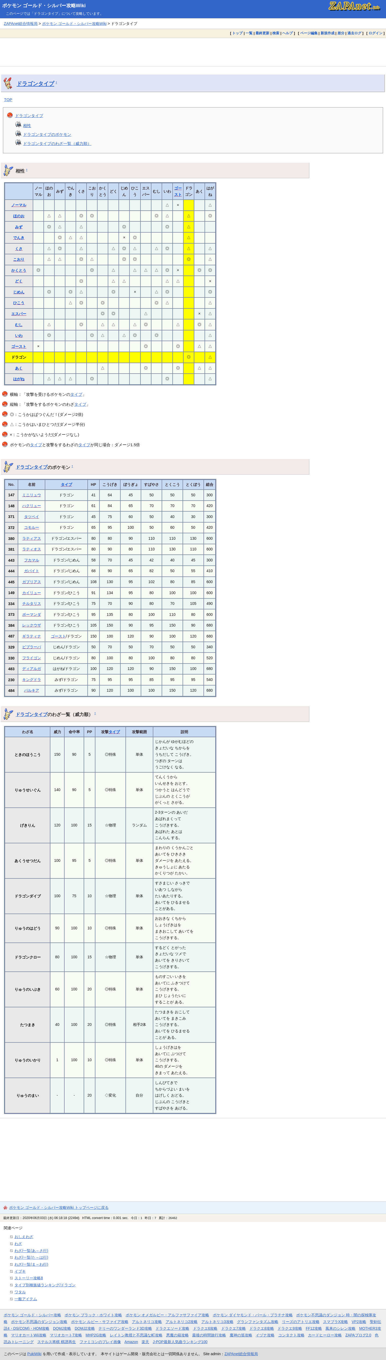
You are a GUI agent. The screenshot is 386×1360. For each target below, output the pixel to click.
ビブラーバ (31, 647)
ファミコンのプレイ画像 (100, 1342)
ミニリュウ (31, 495)
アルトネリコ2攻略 (182, 1322)
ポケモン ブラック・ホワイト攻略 (93, 1315)
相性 (27, 125)
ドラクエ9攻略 (289, 1328)
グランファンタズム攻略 (257, 1322)
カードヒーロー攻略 (325, 1335)
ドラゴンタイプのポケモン (47, 134)
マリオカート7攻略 (66, 1335)
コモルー (31, 527)
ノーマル (18, 205)
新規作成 (328, 33)
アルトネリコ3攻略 (217, 1322)
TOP (8, 99)
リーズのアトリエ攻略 (301, 1322)
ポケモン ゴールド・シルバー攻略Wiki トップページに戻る (59, 1207)
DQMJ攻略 (62, 1328)
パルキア (31, 690)
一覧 (249, 33)
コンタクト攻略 (291, 1335)
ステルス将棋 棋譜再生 (56, 1342)
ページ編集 (309, 33)
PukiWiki (34, 1354)
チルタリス (31, 603)
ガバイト (31, 571)
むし (19, 325)
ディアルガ (31, 668)
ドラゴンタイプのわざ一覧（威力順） (57, 143)
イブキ (20, 1271)
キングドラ (31, 679)
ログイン (376, 33)
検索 (275, 33)
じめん (18, 292)
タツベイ (31, 517)
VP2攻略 (359, 1322)
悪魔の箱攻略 (177, 1335)
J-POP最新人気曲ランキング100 (180, 1342)
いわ (19, 335)
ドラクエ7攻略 (233, 1328)
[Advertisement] (193, 52)
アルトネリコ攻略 (147, 1322)
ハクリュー (31, 506)
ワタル (20, 1292)
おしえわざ (23, 1237)
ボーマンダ (31, 614)
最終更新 (262, 33)
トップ (237, 33)
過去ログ (354, 33)
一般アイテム (25, 1299)
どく (19, 281)
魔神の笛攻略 (241, 1335)
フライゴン (31, 658)
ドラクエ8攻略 (261, 1328)
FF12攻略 (314, 1328)
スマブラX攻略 (335, 1322)
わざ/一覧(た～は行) (31, 1257)
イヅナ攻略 (265, 1335)
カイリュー (31, 593)
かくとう (18, 270)
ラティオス (31, 549)
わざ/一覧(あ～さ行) (31, 1251)
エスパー (18, 314)
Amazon (131, 1342)
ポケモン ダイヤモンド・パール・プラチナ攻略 (253, 1315)
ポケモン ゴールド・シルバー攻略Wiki (44, 5)
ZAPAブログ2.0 (358, 1335)
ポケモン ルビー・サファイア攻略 (99, 1322)
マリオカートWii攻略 (28, 1335)
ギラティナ (31, 636)
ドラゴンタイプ (35, 84)
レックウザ (31, 625)
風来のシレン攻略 (340, 1328)
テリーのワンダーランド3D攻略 (125, 1328)
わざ (18, 1244)
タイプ (76, 394)
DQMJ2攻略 (85, 1328)
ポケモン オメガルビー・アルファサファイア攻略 (167, 1315)
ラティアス (31, 538)
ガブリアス (31, 582)
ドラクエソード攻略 (172, 1328)
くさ (19, 249)
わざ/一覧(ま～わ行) (31, 1264)
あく (19, 368)
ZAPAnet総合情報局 (21, 23)
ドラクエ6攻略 (205, 1328)
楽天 (145, 1342)
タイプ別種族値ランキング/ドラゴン (45, 1285)
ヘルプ (287, 33)
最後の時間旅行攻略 (209, 1335)
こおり (18, 259)
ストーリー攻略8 (28, 1278)
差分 (340, 33)
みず (19, 227)
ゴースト (18, 346)
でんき (18, 238)
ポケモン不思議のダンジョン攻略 (39, 1322)
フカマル (31, 560)
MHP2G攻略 (96, 1335)
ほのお (18, 216)
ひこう (18, 303)
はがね (18, 379)
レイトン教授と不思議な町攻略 (136, 1335)
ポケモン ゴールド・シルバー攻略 (32, 1315)
